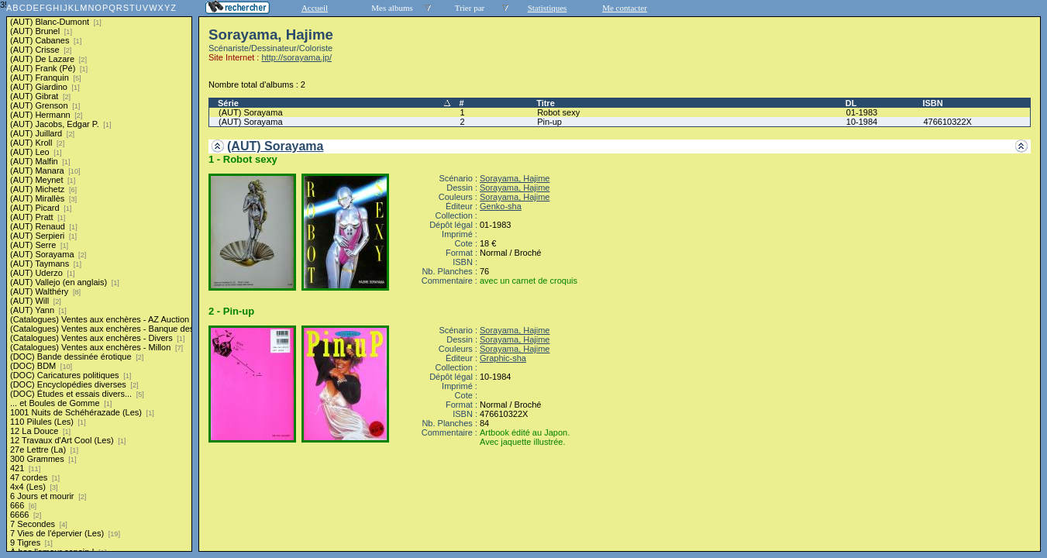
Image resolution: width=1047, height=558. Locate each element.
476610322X (947, 121)
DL (851, 103)
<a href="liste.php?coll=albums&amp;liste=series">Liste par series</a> (99, 276)
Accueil (314, 7)
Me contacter (624, 7)
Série (228, 103)
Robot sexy (558, 112)
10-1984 (861, 121)
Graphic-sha (503, 358)
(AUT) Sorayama (251, 112)
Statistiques (547, 7)
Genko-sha (501, 206)
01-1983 (861, 112)
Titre (545, 103)
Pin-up (549, 121)
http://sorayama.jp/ (296, 57)
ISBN (932, 103)
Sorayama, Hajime (514, 178)
